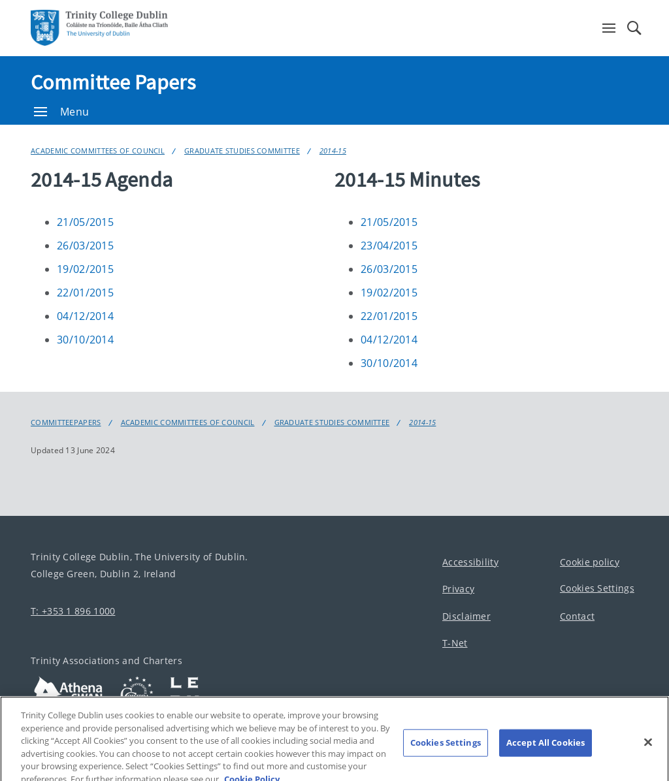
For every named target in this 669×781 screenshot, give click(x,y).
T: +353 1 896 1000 (73, 611)
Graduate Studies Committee (242, 150)
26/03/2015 (85, 245)
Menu (61, 111)
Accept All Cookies (545, 748)
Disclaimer (466, 616)
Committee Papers (113, 82)
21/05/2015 (85, 222)
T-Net (455, 643)
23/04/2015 (389, 245)
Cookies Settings (597, 588)
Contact (577, 616)
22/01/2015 (85, 292)
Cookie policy (589, 562)
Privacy (458, 589)
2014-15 (332, 150)
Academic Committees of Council (98, 150)
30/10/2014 (85, 339)
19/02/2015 (85, 269)
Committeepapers (66, 422)
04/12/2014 (85, 316)
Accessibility (470, 562)
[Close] (648, 748)
